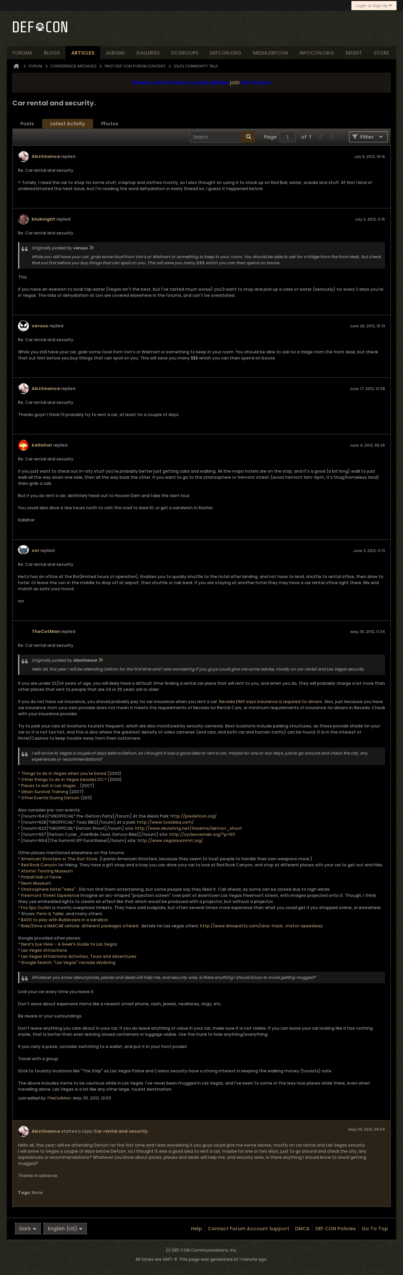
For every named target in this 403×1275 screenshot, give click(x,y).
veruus (40, 326)
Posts (27, 123)
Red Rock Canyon (39, 865)
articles (82, 52)
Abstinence (46, 156)
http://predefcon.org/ (193, 816)
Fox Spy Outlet (36, 907)
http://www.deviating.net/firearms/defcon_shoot (188, 828)
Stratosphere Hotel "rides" (48, 889)
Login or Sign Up (374, 5)
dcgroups (184, 52)
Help (196, 1228)
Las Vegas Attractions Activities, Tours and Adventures (78, 956)
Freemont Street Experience (50, 895)
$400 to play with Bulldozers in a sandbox (64, 920)
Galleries (148, 52)
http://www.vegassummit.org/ (170, 840)
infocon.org (316, 52)
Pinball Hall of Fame (41, 877)
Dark (27, 1228)
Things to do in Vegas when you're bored (63, 773)
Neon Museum (36, 883)
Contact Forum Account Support (248, 1228)
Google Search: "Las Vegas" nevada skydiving (68, 962)
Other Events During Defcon (50, 798)
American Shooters (41, 859)
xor (35, 550)
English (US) (65, 1228)
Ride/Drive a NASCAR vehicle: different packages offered (79, 926)
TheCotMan (46, 631)
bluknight (43, 219)
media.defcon (270, 52)
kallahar (42, 445)
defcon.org (225, 52)
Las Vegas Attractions (44, 950)
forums (22, 52)
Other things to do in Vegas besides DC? (64, 779)
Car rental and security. (121, 1131)
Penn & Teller (50, 914)
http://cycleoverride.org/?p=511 (202, 834)
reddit (354, 52)
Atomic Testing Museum (47, 871)
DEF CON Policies (335, 1228)
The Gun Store (82, 859)
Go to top (375, 1228)
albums (115, 52)
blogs (52, 52)
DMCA (302, 1228)
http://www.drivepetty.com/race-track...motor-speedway (261, 926)
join (235, 82)
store (381, 52)
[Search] (222, 137)
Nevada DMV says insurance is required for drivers (270, 701)
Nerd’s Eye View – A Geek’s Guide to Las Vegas (69, 944)
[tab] (27, 124)
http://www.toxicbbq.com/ (165, 822)
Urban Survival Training (45, 792)
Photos (109, 123)
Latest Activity (67, 123)
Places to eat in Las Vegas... (50, 785)
